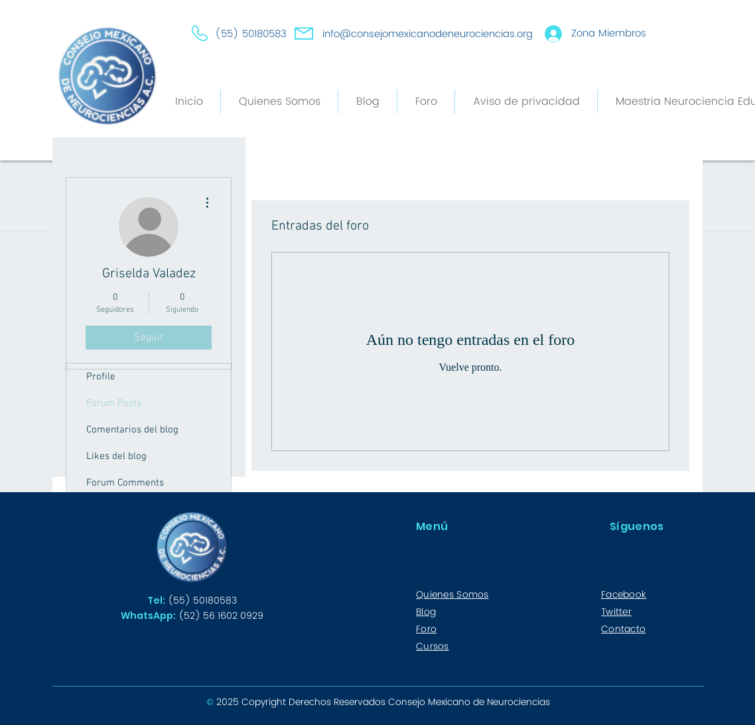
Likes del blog (116, 456)
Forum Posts (113, 403)
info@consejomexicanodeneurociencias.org (427, 34)
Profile (100, 377)
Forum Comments (125, 483)
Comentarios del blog (132, 430)
